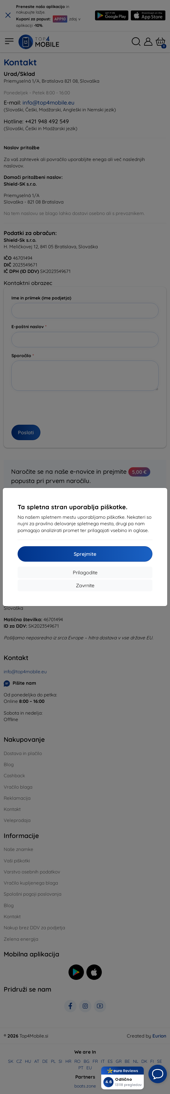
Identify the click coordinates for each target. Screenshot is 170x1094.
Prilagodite (85, 572)
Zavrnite (85, 585)
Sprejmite (85, 554)
